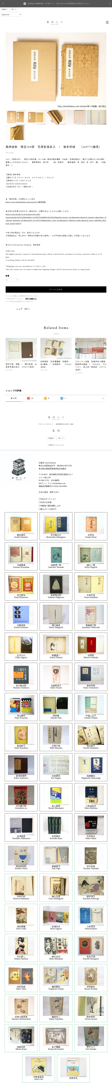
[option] (56, 70)
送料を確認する (31, 298)
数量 (7, 276)
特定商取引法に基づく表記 (65, 424)
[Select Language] (11, 14)
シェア (19, 309)
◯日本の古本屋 (45, 502)
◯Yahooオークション (47, 499)
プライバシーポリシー (45, 424)
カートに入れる (56, 289)
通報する (27, 309)
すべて (14, 398)
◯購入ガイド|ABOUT (47, 509)
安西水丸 (73, 1078)
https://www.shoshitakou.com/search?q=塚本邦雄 (26, 202)
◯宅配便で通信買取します (50, 506)
